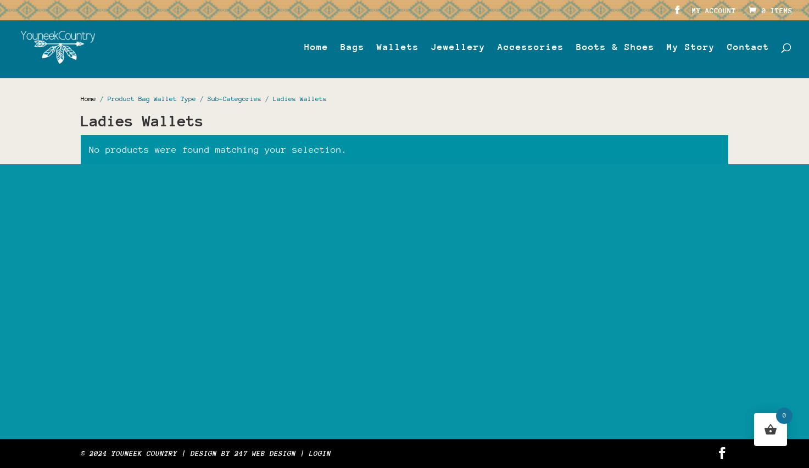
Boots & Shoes (615, 47)
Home (316, 47)
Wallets (398, 47)
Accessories (531, 47)
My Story (691, 47)
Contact (748, 47)
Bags (353, 47)
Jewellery (458, 47)
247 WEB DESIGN (265, 453)
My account (714, 11)
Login (320, 453)
